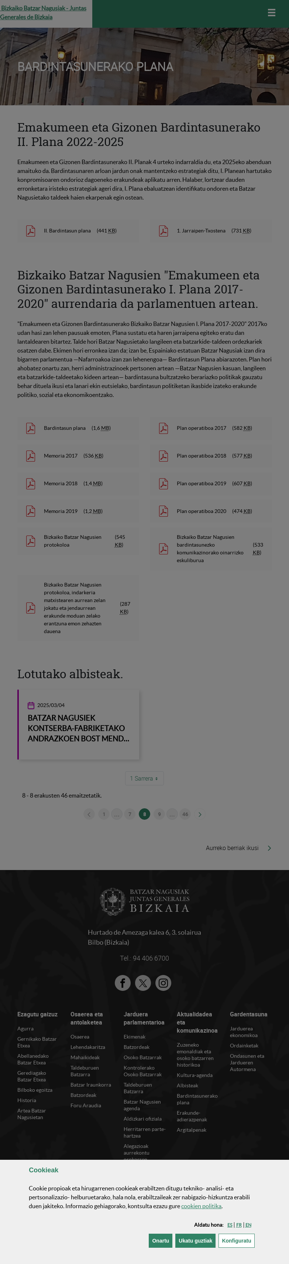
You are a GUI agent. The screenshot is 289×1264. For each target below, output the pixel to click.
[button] (229, 1225)
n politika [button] (201, 1206)
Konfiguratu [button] (238, 1240)
